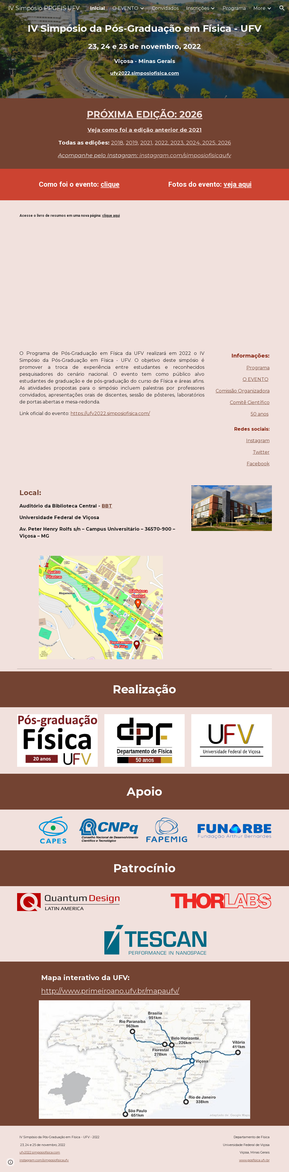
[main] (144, 49)
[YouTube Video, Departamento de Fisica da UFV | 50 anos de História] (231, 580)
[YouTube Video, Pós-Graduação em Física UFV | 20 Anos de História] (231, 634)
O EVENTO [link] (125, 8)
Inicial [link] (97, 8)
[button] (282, 8)
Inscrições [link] (197, 8)
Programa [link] (234, 8)
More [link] (259, 8)
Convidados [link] (165, 8)
